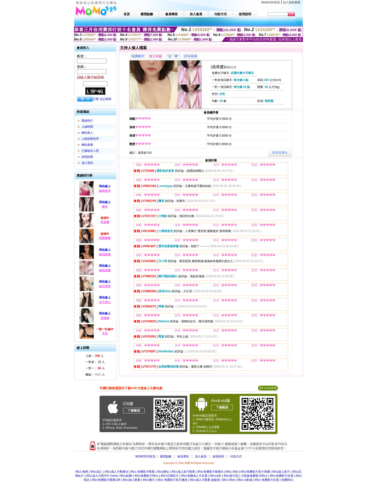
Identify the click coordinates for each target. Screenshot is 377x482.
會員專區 (183, 456)
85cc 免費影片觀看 (142, 471)
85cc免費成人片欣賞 (194, 475)
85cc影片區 (231, 475)
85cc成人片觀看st (116, 471)
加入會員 (201, 456)
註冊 (96, 99)
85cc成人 (96, 471)
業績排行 (87, 120)
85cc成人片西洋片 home (102, 475)
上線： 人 (95, 355)
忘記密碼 (105, 99)
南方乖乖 (105, 286)
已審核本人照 (90, 150)
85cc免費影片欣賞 (281, 475)
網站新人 (87, 132)
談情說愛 (87, 156)
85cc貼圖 (126, 475)
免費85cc (287, 480)
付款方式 (236, 456)
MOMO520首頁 (145, 456)
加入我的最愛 (291, 2)
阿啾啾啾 (105, 238)
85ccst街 (215, 475)
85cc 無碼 (81, 471)
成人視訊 (87, 163)
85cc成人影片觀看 (183, 471)
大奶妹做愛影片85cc (254, 475)
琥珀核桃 (105, 254)
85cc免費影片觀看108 (106, 480)
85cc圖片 (149, 480)
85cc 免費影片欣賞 (267, 480)
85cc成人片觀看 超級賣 (205, 480)
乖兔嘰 (105, 222)
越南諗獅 (105, 270)
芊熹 (105, 333)
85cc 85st (232, 471)
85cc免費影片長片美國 (255, 471)
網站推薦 (87, 144)
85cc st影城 (244, 480)
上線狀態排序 (90, 138)
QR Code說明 (268, 388)
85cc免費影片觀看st (210, 471)
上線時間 (87, 126)
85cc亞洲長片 (169, 475)
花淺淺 (105, 318)
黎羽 (105, 206)
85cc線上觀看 (131, 480)
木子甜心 (105, 302)
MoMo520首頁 (270, 2)
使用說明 (218, 456)
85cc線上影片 (281, 471)
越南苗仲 (105, 190)
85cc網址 (163, 471)
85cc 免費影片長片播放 (172, 480)
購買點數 (165, 456)
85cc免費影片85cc (146, 475)
